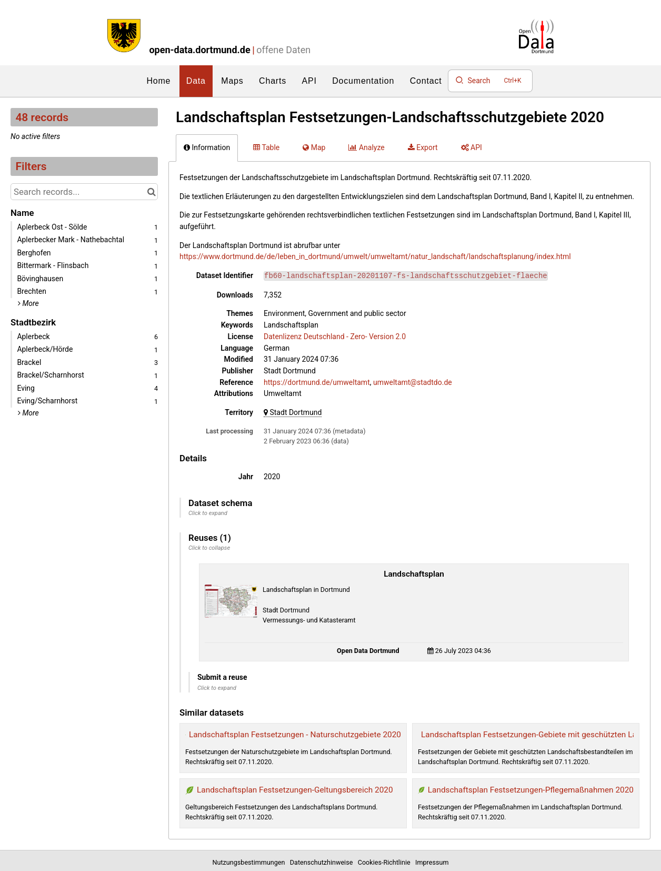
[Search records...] (84, 191)
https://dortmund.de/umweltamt (317, 382)
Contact (426, 80)
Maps (232, 80)
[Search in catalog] (151, 191)
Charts (272, 80)
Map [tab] (314, 147)
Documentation (363, 80)
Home (158, 80)
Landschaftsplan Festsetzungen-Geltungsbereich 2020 (295, 790)
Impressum (431, 862)
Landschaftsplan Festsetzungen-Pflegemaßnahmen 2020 (531, 790)
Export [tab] (423, 147)
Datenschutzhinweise (323, 862)
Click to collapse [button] (209, 548)
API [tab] (471, 147)
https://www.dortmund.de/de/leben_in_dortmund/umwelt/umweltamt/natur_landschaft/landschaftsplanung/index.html (375, 256)
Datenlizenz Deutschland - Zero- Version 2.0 (335, 336)
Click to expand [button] (207, 513)
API (309, 80)
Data (196, 80)
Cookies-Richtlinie (386, 862)
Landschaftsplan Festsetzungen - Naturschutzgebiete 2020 (295, 734)
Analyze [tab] (366, 147)
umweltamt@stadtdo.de (412, 382)
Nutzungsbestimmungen (250, 862)
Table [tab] (266, 147)
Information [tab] (207, 147)
